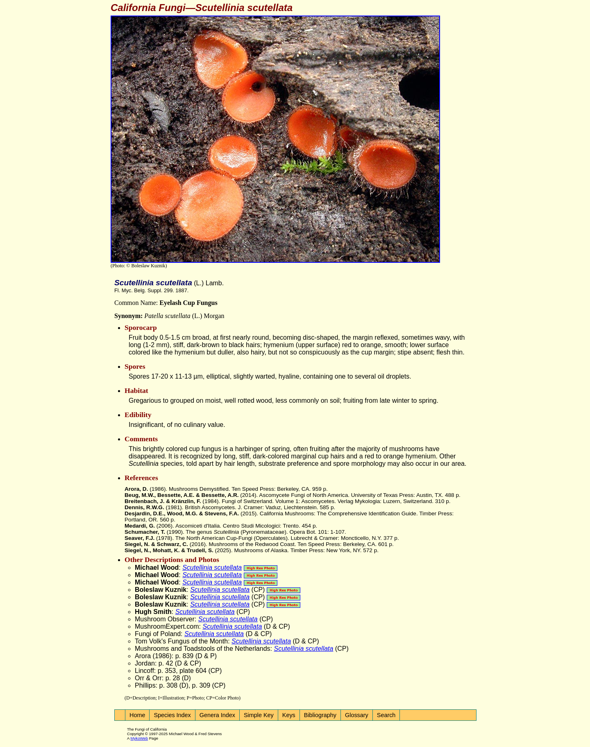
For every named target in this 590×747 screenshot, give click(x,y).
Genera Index (217, 715)
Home (137, 715)
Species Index (172, 715)
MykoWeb (139, 738)
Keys (288, 715)
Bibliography (320, 715)
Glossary (356, 715)
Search (386, 715)
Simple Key (259, 715)
